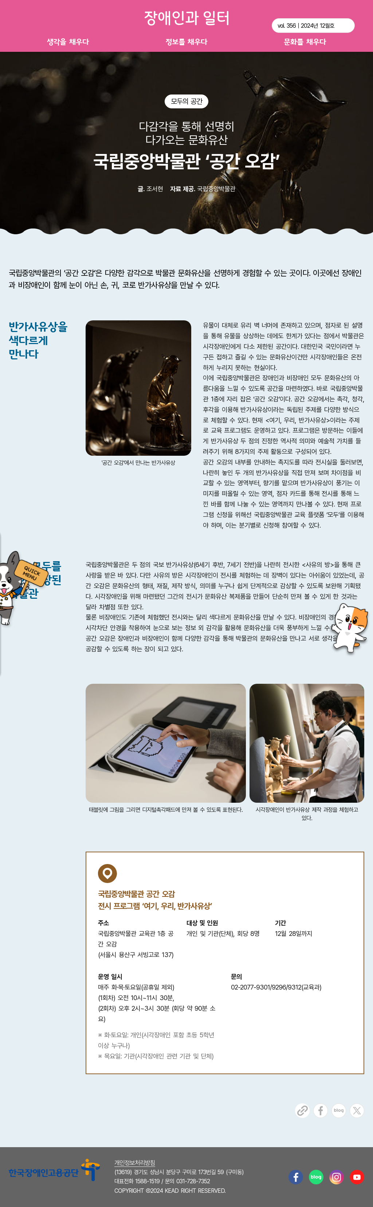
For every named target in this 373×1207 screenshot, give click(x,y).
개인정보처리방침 (134, 1162)
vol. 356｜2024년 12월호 (306, 25)
